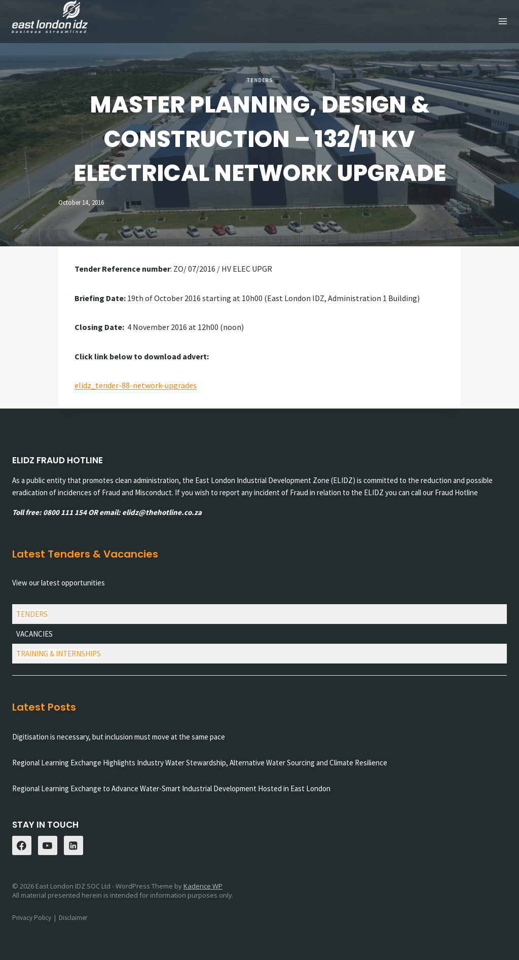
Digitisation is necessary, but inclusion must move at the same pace (118, 737)
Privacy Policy (31, 917)
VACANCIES (34, 633)
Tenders (259, 79)
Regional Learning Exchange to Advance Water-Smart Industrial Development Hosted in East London (171, 788)
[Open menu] (502, 21)
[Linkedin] (73, 845)
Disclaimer (73, 917)
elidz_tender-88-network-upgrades (136, 385)
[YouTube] (47, 845)
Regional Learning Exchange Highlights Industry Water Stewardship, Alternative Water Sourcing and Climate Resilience (199, 762)
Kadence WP (203, 885)
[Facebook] (21, 845)
